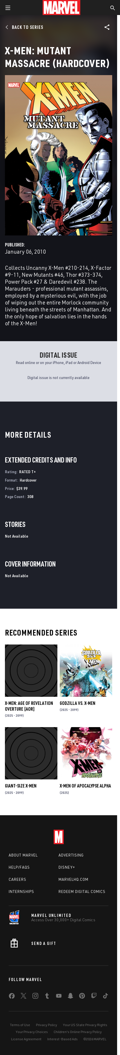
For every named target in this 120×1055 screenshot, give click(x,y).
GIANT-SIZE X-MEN (21, 786)
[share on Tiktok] (105, 997)
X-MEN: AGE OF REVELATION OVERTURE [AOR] (29, 706)
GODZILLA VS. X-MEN (77, 703)
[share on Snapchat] (70, 997)
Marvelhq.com (73, 879)
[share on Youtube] (59, 997)
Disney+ (67, 867)
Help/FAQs (19, 867)
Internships (21, 891)
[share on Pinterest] (82, 997)
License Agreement (26, 1039)
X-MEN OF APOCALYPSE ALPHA (85, 786)
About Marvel (23, 855)
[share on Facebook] (12, 997)
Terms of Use (20, 1025)
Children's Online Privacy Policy (78, 1032)
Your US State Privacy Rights (85, 1025)
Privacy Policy (46, 1025)
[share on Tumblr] (47, 997)
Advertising (71, 855)
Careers (17, 879)
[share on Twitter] (23, 997)
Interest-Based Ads (62, 1039)
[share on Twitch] (94, 997)
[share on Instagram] (35, 997)
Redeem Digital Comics (82, 891)
